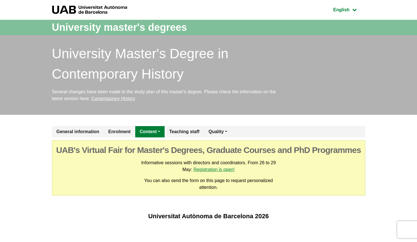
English (349, 9)
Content (148, 131)
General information (77, 131)
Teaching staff (184, 131)
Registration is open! (214, 169)
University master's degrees (119, 27)
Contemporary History (113, 98)
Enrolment (119, 131)
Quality (216, 131)
